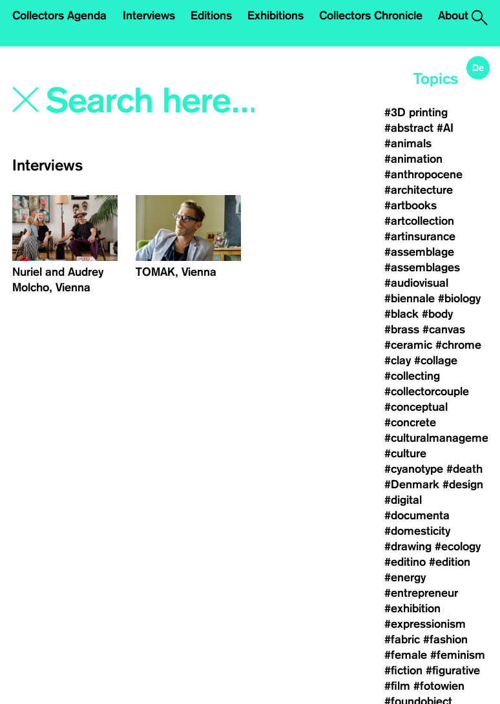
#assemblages (422, 267)
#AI (445, 128)
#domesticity (417, 531)
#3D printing (416, 112)
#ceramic (408, 345)
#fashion (445, 639)
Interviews (149, 15)
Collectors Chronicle (370, 15)
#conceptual (416, 407)
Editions (211, 15)
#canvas (443, 329)
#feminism (457, 655)
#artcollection (419, 221)
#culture (405, 453)
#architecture (418, 190)
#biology (459, 298)
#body (437, 314)
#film (397, 686)
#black (401, 314)
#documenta (417, 515)
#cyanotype (413, 469)
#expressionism (425, 624)
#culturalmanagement (441, 438)
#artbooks (410, 205)
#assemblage (419, 252)
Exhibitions (275, 15)
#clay (397, 360)
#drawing (408, 546)
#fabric (402, 639)
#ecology (458, 546)
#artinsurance (419, 236)
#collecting (412, 376)
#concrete (410, 422)
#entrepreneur (421, 593)
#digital (403, 500)
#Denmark (411, 484)
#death (464, 469)
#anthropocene (423, 174)
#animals (408, 143)
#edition (449, 562)
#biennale (409, 298)
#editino (405, 562)
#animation (413, 159)
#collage (435, 360)
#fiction (403, 670)
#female (405, 655)
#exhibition (412, 608)
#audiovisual (416, 283)
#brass (401, 329)
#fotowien (438, 686)
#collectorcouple (426, 391)
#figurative (453, 670)
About (453, 15)
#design (463, 484)
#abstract (408, 128)
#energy (405, 577)
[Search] (151, 101)
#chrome (458, 345)
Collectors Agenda (59, 15)
